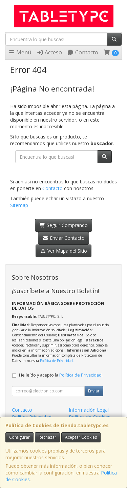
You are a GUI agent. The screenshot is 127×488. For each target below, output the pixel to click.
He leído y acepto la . (61, 375)
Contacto (82, 52)
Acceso (49, 52)
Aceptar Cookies (81, 437)
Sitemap (19, 205)
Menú (19, 52)
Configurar (19, 437)
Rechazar (47, 437)
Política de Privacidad (56, 360)
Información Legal (89, 410)
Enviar (94, 391)
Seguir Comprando (63, 225)
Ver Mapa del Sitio (63, 251)
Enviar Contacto (63, 238)
